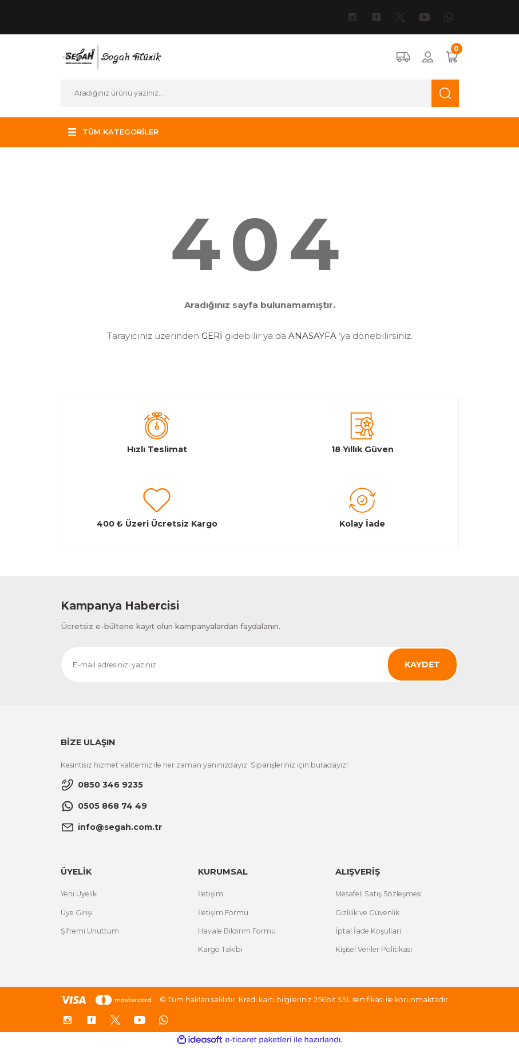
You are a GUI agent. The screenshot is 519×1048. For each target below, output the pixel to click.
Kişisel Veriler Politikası (373, 949)
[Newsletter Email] (260, 664)
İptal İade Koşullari (368, 931)
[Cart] (452, 57)
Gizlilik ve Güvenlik (367, 912)
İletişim (210, 893)
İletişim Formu (223, 912)
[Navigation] (113, 132)
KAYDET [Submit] (422, 664)
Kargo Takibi (220, 949)
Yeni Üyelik (79, 893)
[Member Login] (428, 57)
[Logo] (111, 57)
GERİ (212, 335)
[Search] (260, 93)
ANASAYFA (312, 335)
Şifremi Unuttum (90, 931)
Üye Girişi (77, 912)
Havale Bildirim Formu (237, 931)
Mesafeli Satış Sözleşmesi (378, 893)
